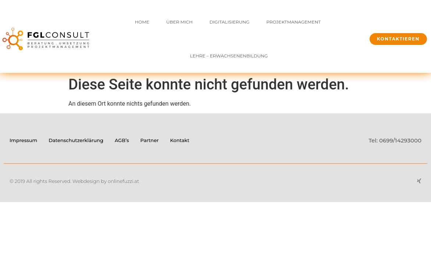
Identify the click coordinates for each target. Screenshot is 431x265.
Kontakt (179, 140)
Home (142, 22)
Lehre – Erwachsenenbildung (229, 56)
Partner (149, 140)
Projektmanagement (293, 22)
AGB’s (122, 140)
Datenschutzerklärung (76, 140)
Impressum (23, 140)
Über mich (179, 22)
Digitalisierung (229, 22)
